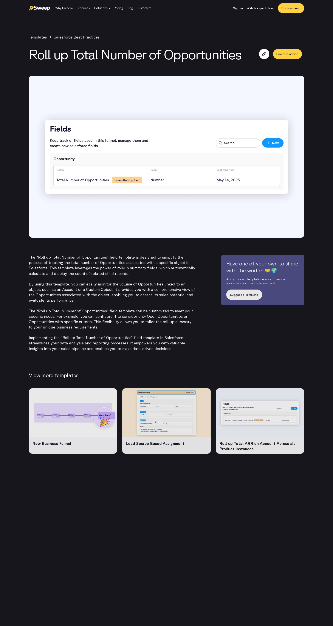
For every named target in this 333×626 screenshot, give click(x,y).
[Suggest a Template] (262, 296)
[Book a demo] (291, 8)
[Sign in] (238, 8)
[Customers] (143, 8)
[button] (84, 8)
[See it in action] (287, 54)
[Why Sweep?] (64, 8)
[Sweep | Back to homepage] (39, 8)
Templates (38, 37)
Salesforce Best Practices (77, 37)
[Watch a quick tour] (260, 8)
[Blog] (130, 8)
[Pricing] (118, 8)
